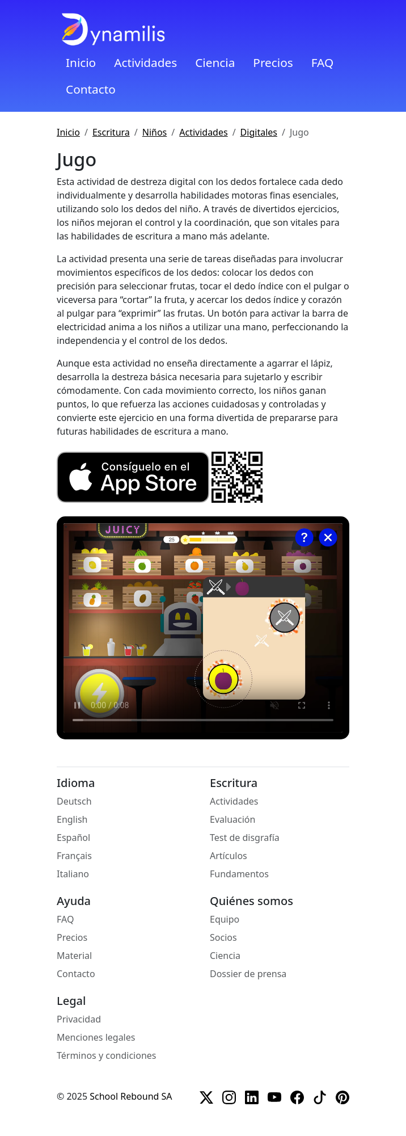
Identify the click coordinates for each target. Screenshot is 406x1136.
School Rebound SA (131, 1096)
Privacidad (79, 1019)
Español (73, 837)
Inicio (81, 62)
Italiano (73, 874)
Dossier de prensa (248, 973)
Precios (273, 62)
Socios (223, 937)
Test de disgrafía (245, 837)
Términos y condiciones (107, 1055)
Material (74, 955)
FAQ (322, 62)
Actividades (145, 62)
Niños (154, 132)
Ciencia (215, 62)
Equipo (224, 919)
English (72, 819)
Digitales (258, 132)
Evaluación (232, 819)
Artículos (228, 855)
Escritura (111, 132)
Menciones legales (96, 1037)
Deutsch (74, 801)
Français (74, 855)
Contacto (91, 89)
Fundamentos (239, 874)
